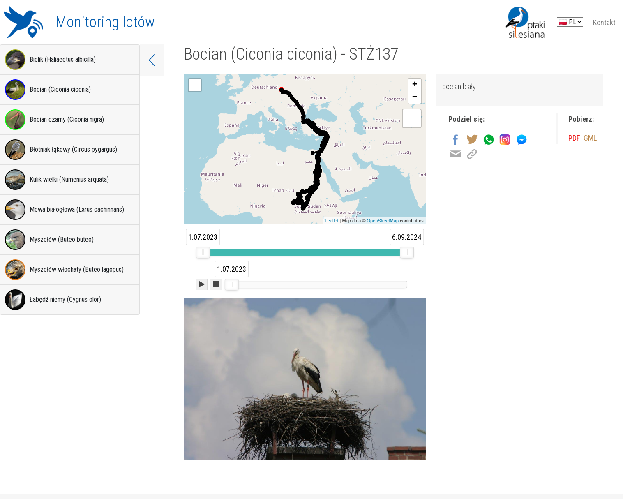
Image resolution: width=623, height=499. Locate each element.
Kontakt (604, 22)
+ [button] (415, 85)
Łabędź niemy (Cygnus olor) (53, 299)
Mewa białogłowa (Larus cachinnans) (64, 209)
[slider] (203, 252)
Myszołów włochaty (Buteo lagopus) (64, 269)
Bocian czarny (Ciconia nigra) (54, 119)
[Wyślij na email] (455, 156)
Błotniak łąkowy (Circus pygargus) (61, 149)
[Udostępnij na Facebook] (455, 141)
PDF (575, 141)
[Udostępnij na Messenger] (521, 141)
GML (592, 141)
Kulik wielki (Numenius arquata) (57, 179)
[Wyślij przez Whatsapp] (488, 141)
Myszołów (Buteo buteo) (49, 239)
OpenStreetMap (383, 220)
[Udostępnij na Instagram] (505, 141)
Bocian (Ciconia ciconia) (48, 89)
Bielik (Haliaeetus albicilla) (50, 59)
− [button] (415, 97)
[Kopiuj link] (472, 156)
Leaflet (331, 220)
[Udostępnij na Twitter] (472, 141)
